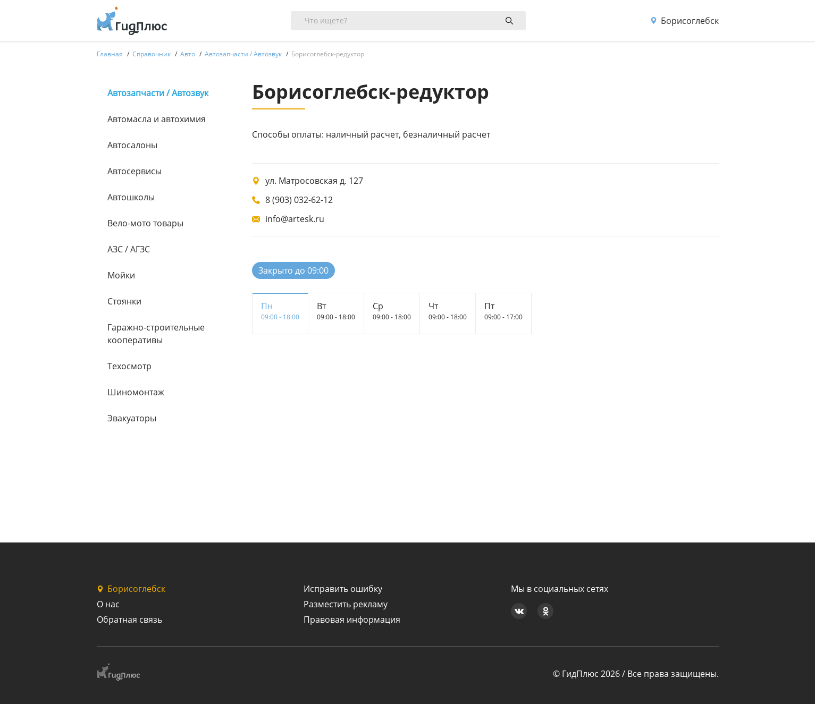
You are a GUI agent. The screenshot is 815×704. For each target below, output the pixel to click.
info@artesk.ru (294, 219)
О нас (108, 604)
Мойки (121, 275)
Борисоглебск (684, 21)
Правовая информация (352, 619)
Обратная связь (129, 619)
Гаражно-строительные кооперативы (156, 333)
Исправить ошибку (343, 589)
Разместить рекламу (346, 604)
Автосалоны (132, 145)
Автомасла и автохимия (156, 119)
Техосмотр (129, 366)
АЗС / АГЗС (128, 249)
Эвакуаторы (131, 418)
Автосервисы (134, 171)
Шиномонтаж (135, 392)
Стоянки (124, 301)
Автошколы (131, 197)
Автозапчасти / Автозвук (157, 93)
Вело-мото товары (145, 223)
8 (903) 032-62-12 (299, 200)
